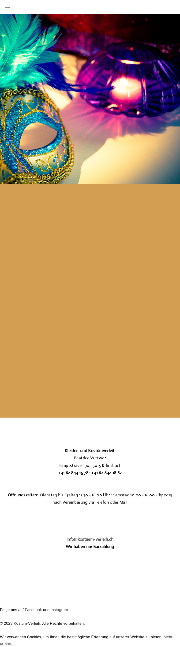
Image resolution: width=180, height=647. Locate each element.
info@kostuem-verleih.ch (90, 539)
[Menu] (8, 6)
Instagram (59, 610)
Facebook (33, 610)
